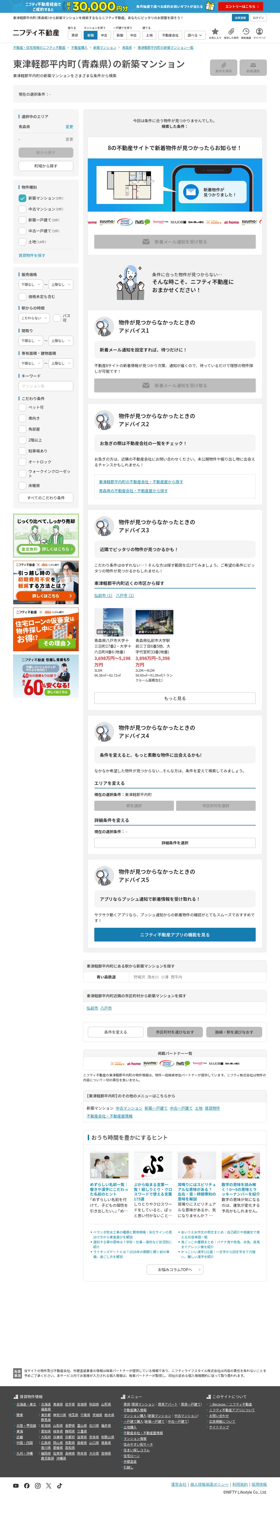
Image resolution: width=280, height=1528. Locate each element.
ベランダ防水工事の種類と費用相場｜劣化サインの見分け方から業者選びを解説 (132, 1234)
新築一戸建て (156, 1108)
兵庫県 (58, 1436)
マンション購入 (135, 1415)
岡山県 (58, 1442)
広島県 (46, 1442)
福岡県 (46, 1453)
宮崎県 (106, 1453)
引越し (128, 1467)
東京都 (46, 1414)
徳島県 (106, 1442)
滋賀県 (82, 1436)
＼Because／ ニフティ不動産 (230, 1404)
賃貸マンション (143, 1404)
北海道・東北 (26, 1404)
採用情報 (259, 1484)
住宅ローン (132, 1455)
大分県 (94, 1453)
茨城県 (97, 1414)
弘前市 (103, 595)
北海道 (46, 1404)
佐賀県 (58, 1453)
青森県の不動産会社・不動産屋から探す (133, 490)
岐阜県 (58, 1431)
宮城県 (82, 1404)
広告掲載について (222, 1421)
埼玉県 (73, 1414)
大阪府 (46, 1436)
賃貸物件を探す (32, 255)
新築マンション (159, 1415)
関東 (19, 1414)
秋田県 (94, 1404)
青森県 (58, 1404)
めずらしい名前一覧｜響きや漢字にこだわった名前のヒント (109, 1189)
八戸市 (125, 595)
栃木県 (109, 1414)
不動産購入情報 (135, 1409)
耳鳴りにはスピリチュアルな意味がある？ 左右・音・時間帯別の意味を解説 (197, 1192)
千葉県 (85, 1414)
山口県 (94, 1442)
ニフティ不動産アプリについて (232, 1409)
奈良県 (94, 1436)
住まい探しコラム (137, 1450)
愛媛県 (58, 1447)
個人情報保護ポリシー (209, 1484)
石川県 (94, 1425)
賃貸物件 (212, 1108)
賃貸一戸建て (190, 1404)
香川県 (46, 1447)
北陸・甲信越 (26, 1425)
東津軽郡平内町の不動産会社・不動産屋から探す (141, 481)
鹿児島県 (47, 1458)
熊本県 (82, 1453)
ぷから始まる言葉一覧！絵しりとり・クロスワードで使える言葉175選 (153, 1192)
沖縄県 (61, 1458)
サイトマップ (219, 1427)
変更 (69, 126)
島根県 (82, 1442)
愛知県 (46, 1431)
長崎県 (70, 1453)
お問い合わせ (219, 1415)
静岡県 (70, 1431)
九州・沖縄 (24, 1453)
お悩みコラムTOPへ (175, 1269)
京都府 (70, 1436)
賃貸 (127, 1404)
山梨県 (58, 1425)
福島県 (46, 1409)
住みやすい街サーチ (138, 1444)
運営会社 (178, 1484)
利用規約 (240, 1484)
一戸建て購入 (133, 1421)
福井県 (106, 1425)
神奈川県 (59, 1414)
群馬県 (46, 1419)
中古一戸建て (181, 1108)
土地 (199, 1108)
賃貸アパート (168, 1404)
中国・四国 (24, 1442)
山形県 (106, 1404)
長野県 (70, 1425)
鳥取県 (70, 1442)
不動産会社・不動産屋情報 (110, 1116)
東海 (19, 1431)
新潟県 (46, 1425)
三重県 (82, 1431)
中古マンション (129, 1108)
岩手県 (70, 1404)
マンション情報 (135, 1438)
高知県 (70, 1447)
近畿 (19, 1436)
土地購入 (130, 1427)
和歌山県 (107, 1436)
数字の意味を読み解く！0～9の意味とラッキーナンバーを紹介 (241, 1189)
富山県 (82, 1425)
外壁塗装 (130, 1461)
